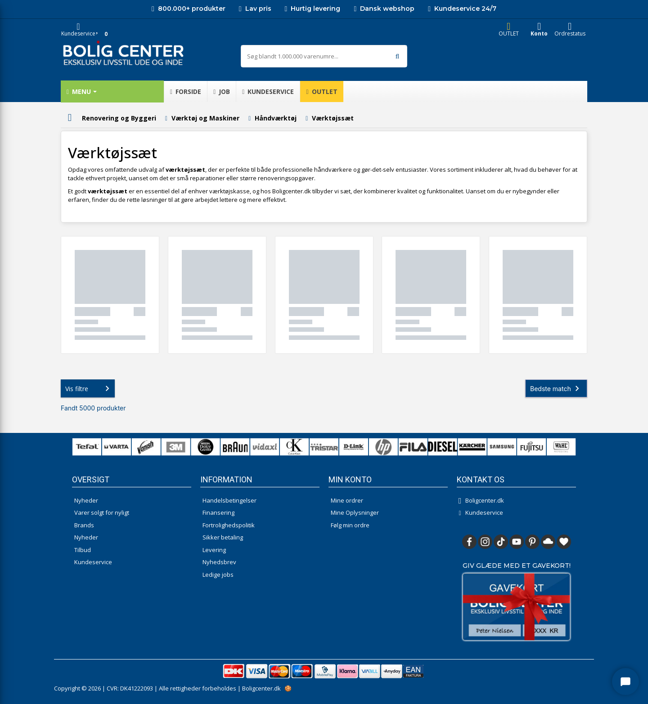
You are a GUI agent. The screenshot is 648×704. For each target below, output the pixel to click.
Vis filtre (89, 388)
